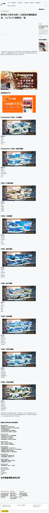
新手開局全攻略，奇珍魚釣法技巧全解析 (7, 426)
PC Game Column (36, 506)
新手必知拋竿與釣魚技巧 (5, 429)
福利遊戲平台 (23, 505)
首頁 (8, 2)
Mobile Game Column (37, 505)
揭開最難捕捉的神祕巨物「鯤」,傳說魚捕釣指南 (9, 451)
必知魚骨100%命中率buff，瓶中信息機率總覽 (8, 435)
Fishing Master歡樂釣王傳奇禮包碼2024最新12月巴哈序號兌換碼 (5, 495)
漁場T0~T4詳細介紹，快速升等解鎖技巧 (7, 444)
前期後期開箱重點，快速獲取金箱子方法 (7, 456)
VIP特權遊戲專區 (13, 2)
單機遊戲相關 (37, 2)
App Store (8, 469)
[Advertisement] (19, 27)
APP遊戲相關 (20, 2)
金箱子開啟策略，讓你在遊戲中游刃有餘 (7, 455)
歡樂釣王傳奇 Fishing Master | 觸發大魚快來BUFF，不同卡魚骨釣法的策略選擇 (14, 495)
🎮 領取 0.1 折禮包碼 (5, 511)
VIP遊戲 (40, 23)
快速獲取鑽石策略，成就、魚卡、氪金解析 (8, 465)
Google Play (3, 469)
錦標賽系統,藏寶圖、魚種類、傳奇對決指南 (8, 460)
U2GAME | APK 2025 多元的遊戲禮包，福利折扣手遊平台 (43, 27)
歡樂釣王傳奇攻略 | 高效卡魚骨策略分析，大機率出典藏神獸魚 (24, 495)
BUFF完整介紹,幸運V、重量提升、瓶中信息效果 (9, 431)
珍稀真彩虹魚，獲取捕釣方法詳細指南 (7, 450)
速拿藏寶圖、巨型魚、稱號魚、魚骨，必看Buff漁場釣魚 (10, 428)
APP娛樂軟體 (26, 2)
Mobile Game (12, 491)
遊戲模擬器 (32, 2)
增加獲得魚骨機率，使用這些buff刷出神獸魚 (8, 439)
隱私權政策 (14, 5)
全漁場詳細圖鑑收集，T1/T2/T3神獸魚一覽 (8, 448)
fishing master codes (5, 491)
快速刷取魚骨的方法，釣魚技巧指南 (7, 436)
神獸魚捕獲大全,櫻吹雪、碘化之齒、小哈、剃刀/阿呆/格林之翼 (11, 449)
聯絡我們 (9, 5)
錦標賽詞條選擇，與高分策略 (6, 461)
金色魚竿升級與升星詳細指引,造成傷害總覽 (8, 430)
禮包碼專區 (15, 422)
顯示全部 (2, 479)
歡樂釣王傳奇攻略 (6, 11)
